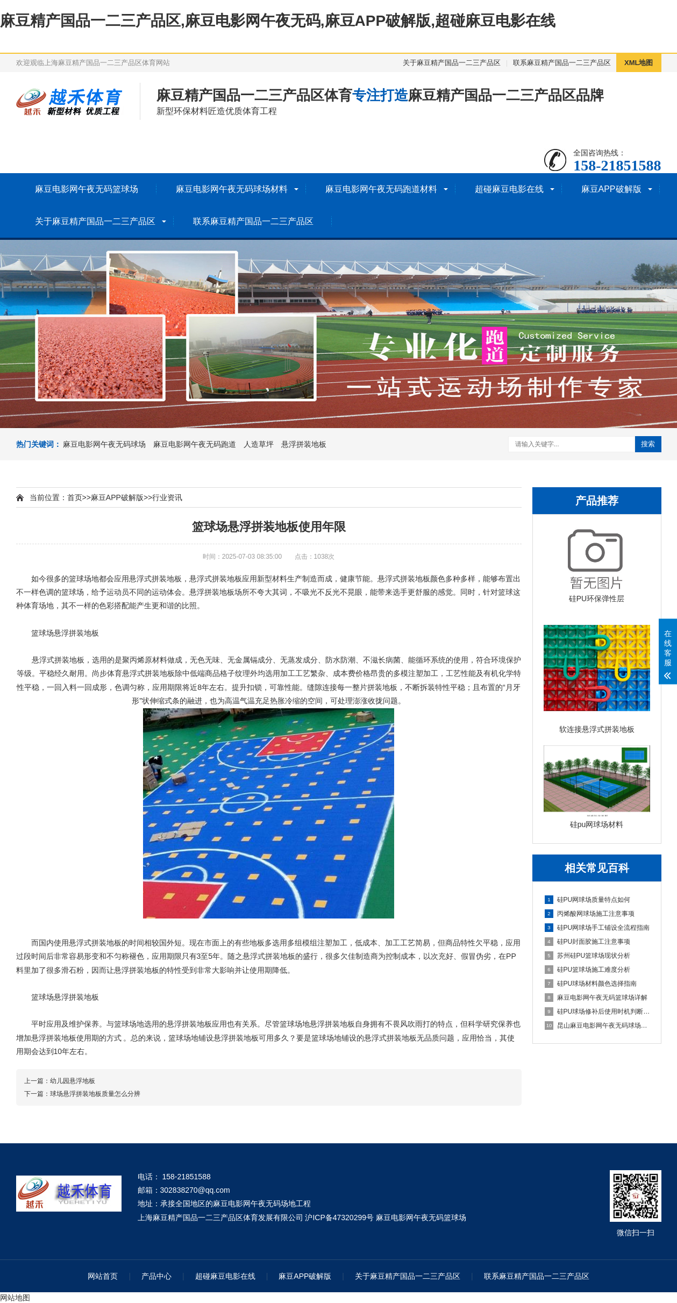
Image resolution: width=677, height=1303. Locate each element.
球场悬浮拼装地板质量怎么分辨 (95, 1094)
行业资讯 (167, 497)
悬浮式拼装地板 (215, 578)
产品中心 (156, 1276)
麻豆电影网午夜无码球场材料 (232, 189)
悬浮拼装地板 (303, 444)
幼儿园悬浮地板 (72, 1081)
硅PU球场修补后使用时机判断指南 (597, 1011)
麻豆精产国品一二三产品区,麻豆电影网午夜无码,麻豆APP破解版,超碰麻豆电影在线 (277, 20)
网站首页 (103, 1276)
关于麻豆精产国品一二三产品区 (452, 63)
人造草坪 (259, 444)
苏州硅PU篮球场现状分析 (588, 955)
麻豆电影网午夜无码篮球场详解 (596, 997)
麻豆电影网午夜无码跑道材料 (381, 189)
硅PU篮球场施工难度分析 (588, 969)
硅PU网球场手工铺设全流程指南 (597, 927)
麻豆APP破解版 (611, 189)
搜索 (648, 444)
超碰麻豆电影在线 (509, 189)
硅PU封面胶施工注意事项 (588, 941)
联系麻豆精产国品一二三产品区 (562, 63)
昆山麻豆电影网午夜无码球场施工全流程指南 (597, 1025)
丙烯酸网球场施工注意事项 (590, 913)
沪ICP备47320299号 (339, 1217)
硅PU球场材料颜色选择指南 (591, 983)
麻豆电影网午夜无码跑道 (194, 444)
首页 (74, 497)
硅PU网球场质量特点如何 (588, 899)
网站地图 (15, 1297)
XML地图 (638, 63)
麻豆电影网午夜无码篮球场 (86, 189)
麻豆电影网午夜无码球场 (104, 444)
